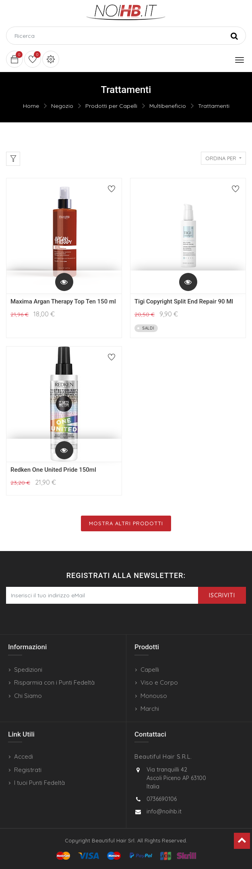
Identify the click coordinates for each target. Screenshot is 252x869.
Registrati (27, 770)
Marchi (149, 708)
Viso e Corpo (159, 682)
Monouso (153, 696)
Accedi (23, 756)
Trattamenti (213, 105)
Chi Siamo (28, 696)
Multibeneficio (167, 105)
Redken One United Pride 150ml (53, 469)
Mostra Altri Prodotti (126, 523)
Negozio (62, 105)
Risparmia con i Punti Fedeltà (54, 682)
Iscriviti (222, 595)
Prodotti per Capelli (111, 105)
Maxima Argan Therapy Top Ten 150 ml (63, 301)
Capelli (149, 669)
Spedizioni (28, 669)
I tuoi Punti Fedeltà (39, 782)
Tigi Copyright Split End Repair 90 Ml (183, 301)
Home (31, 105)
